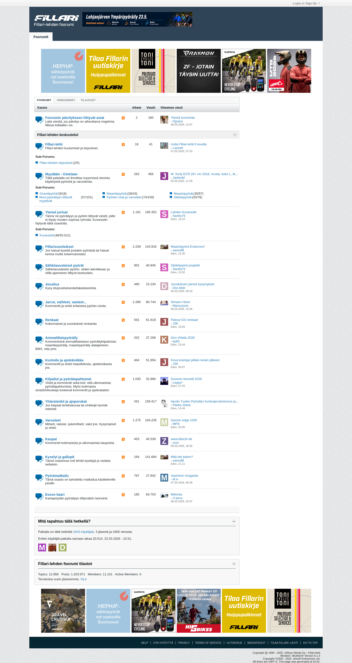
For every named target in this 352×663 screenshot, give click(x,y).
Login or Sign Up (306, 3)
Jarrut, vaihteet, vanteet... (66, 302)
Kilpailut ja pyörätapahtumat (68, 379)
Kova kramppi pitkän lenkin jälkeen (195, 360)
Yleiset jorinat (56, 212)
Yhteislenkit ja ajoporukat (66, 401)
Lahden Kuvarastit (183, 212)
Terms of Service (208, 642)
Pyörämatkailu (57, 476)
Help (144, 642)
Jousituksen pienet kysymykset (192, 284)
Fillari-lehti (54, 144)
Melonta (176, 494)
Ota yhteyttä (163, 642)
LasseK (178, 148)
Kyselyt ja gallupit (59, 457)
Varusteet (53, 420)
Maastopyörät (183, 193)
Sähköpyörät (183, 197)
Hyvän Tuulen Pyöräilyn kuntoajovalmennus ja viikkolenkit (211, 401)
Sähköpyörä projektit (185, 265)
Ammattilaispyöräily (61, 338)
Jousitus (52, 284)
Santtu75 (179, 216)
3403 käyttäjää (83, 532)
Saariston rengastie (184, 475)
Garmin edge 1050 (184, 420)
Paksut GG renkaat (184, 320)
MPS (176, 424)
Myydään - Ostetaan (61, 174)
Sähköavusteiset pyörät (64, 265)
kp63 (176, 341)
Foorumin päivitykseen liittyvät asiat (74, 118)
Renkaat (51, 320)
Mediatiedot (256, 642)
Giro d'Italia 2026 (183, 337)
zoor (176, 442)
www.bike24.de (181, 439)
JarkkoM (179, 177)
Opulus (178, 121)
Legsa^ (178, 382)
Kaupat (51, 439)
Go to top (310, 642)
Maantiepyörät (117, 193)
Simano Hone (180, 302)
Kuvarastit (47, 235)
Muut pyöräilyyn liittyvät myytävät (55, 199)
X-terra (177, 498)
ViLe (83, 579)
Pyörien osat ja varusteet (124, 197)
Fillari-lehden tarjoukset (56, 163)
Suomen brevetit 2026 (186, 379)
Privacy (184, 642)
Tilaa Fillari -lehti (284, 642)
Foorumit (40, 37)
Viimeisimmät (66, 100)
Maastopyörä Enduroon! (188, 246)
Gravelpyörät (49, 193)
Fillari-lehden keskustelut (57, 135)
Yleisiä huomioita (183, 117)
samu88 (178, 250)
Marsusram (180, 305)
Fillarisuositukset (59, 247)
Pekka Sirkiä (181, 405)
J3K (175, 323)
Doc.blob (179, 288)
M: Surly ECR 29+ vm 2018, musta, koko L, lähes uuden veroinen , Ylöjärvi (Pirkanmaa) (232, 174)
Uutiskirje (234, 642)
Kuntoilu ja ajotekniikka (64, 360)
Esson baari (55, 494)
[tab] (44, 100)
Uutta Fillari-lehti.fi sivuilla (189, 144)
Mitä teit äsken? (182, 457)
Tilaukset (88, 100)
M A (175, 479)
